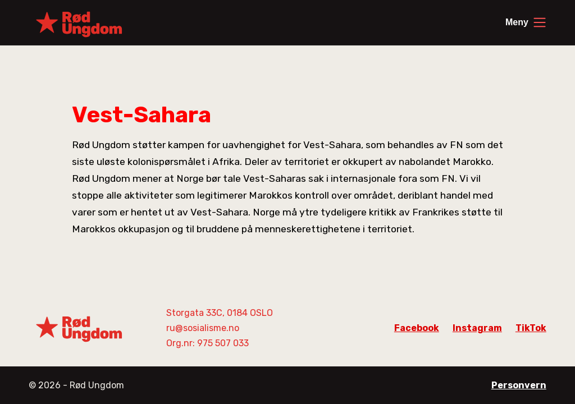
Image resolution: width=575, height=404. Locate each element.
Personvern (518, 385)
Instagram (477, 328)
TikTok (530, 328)
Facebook (416, 328)
